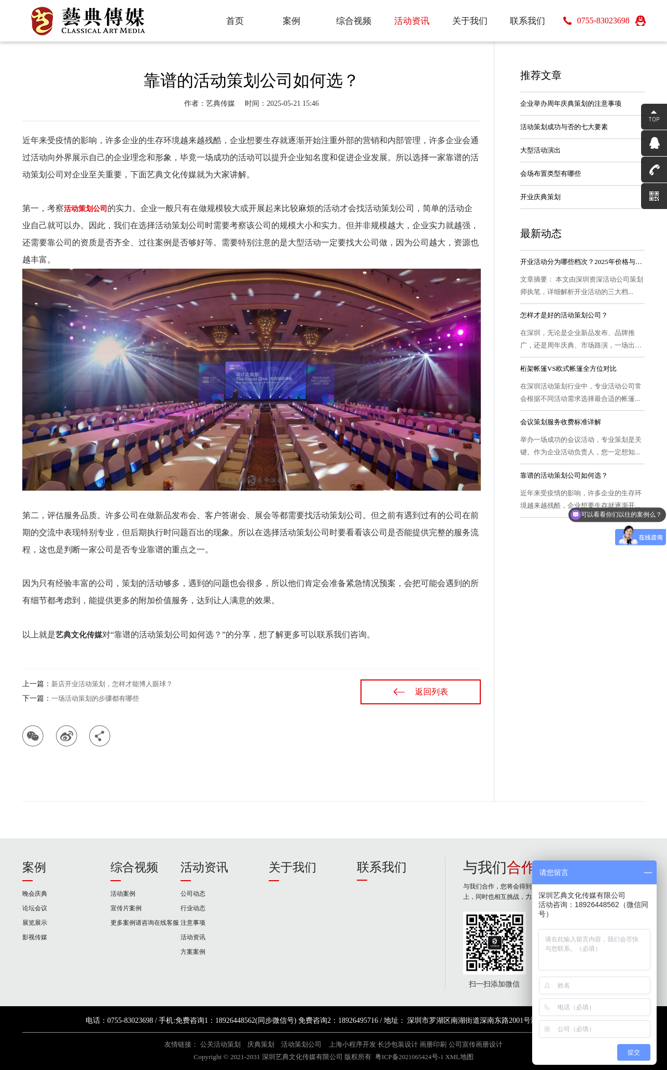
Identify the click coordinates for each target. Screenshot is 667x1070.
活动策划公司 (301, 1044)
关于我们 (292, 867)
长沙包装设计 (398, 1044)
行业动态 (192, 908)
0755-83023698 (603, 20)
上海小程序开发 (352, 1044)
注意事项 (192, 922)
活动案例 (122, 893)
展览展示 (34, 922)
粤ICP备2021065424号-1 (409, 1057)
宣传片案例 (126, 908)
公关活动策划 (220, 1044)
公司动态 (192, 893)
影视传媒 (34, 937)
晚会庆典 (34, 893)
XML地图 (460, 1057)
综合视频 (134, 867)
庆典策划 (260, 1044)
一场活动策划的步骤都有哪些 (95, 698)
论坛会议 (34, 908)
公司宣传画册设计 (476, 1044)
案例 (34, 867)
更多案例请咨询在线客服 (144, 922)
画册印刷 (433, 1044)
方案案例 (192, 951)
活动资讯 (204, 867)
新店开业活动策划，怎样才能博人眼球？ (112, 684)
